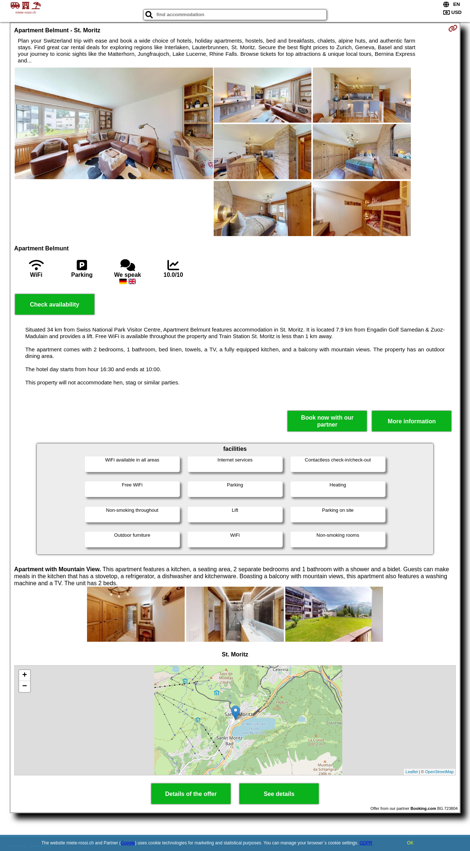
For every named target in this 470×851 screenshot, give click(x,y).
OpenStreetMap (439, 771)
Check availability (54, 304)
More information (412, 421)
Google (128, 842)
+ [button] (24, 675)
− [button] (24, 686)
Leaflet (412, 771)
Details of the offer (191, 794)
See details (279, 794)
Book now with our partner (327, 421)
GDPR (365, 842)
